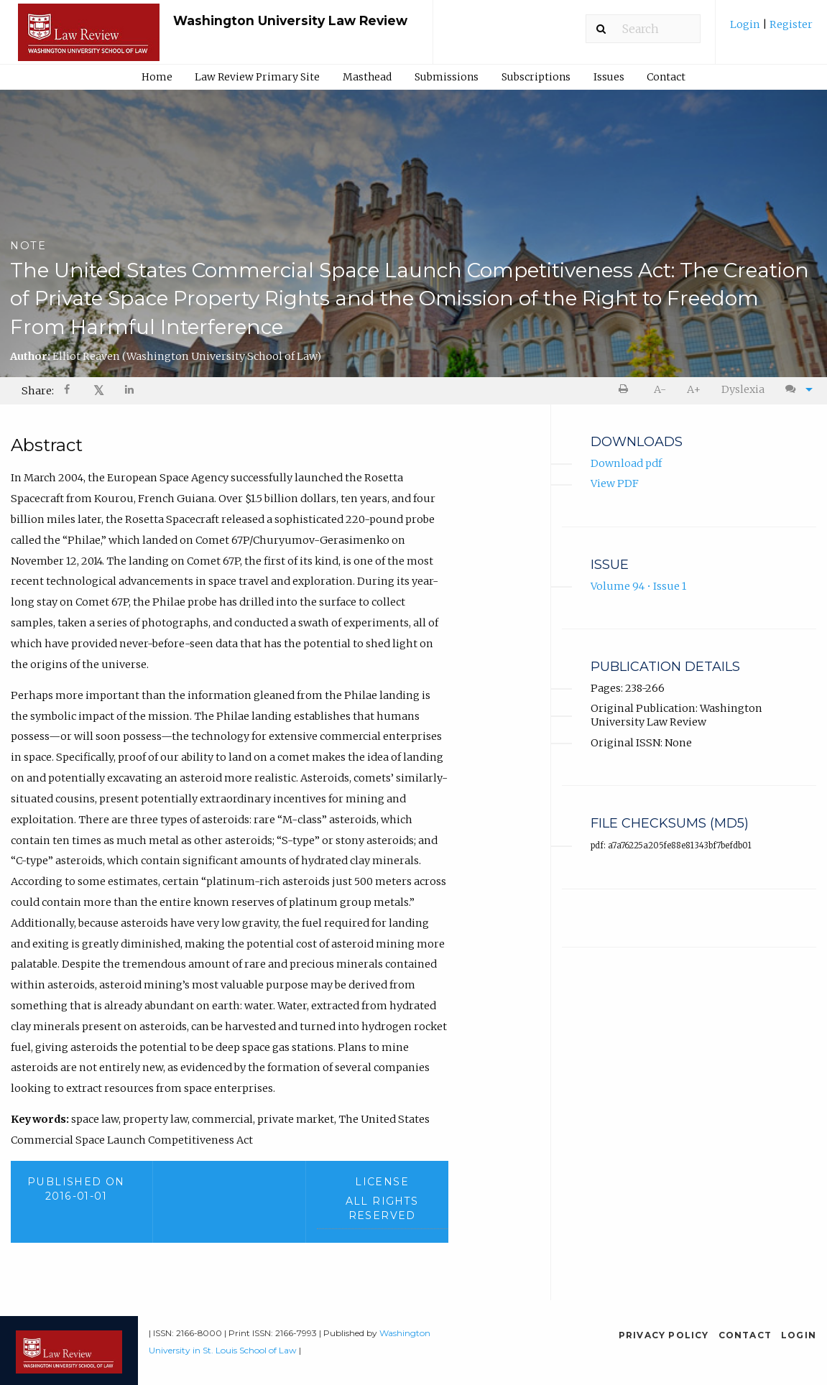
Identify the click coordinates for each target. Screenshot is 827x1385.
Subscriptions (536, 76)
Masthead (367, 76)
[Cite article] (795, 389)
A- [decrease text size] (660, 389)
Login (746, 24)
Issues (608, 76)
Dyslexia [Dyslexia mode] (742, 389)
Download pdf (626, 463)
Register (790, 24)
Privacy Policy (664, 1335)
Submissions (447, 76)
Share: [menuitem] (38, 390)
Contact (666, 76)
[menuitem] (771, 29)
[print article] (626, 389)
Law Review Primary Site (257, 76)
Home (157, 76)
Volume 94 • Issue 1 (638, 586)
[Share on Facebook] (68, 391)
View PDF (615, 483)
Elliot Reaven (186, 356)
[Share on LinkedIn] (130, 391)
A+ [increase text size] (694, 389)
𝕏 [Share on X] (98, 390)
